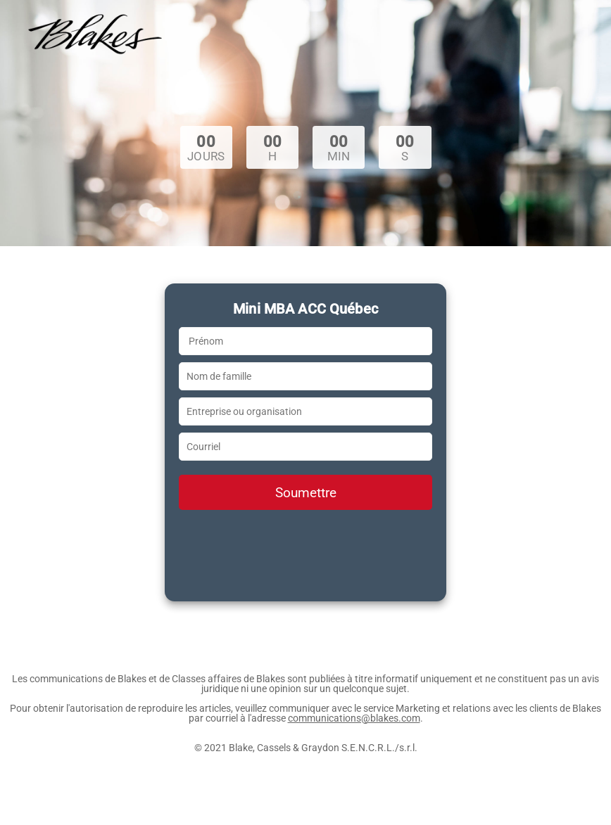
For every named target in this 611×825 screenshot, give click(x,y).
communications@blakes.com (354, 718)
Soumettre (305, 493)
